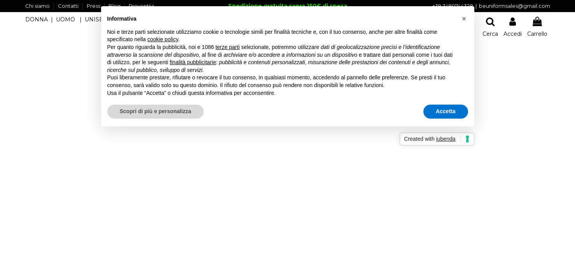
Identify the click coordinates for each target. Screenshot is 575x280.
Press (94, 6)
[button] (464, 18)
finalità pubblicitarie (193, 62)
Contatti (69, 6)
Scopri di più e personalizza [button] (155, 111)
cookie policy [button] (162, 39)
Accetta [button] (446, 111)
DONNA (36, 19)
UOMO (65, 19)
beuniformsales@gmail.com (514, 6)
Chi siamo (38, 6)
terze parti (227, 47)
